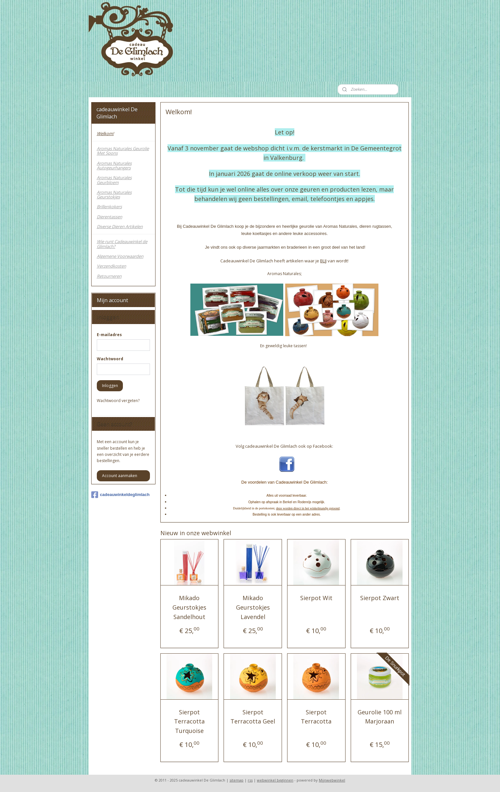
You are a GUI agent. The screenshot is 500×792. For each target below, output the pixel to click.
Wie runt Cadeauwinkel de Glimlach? (122, 244)
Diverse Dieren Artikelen (120, 226)
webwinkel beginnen (275, 780)
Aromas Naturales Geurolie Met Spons (123, 151)
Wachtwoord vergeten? (118, 400)
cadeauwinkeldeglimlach (120, 495)
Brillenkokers (109, 207)
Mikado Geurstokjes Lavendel (253, 607)
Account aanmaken (119, 475)
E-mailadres (109, 334)
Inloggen (110, 385)
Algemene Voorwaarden (120, 256)
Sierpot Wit (316, 598)
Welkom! (105, 133)
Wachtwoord (110, 359)
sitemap (236, 780)
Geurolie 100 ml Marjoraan (380, 716)
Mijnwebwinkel (332, 780)
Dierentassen (109, 217)
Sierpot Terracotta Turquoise (189, 721)
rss (250, 780)
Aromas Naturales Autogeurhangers (114, 165)
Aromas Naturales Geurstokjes (114, 194)
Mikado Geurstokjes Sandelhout (189, 607)
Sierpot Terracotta (316, 716)
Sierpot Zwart (379, 598)
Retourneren (109, 276)
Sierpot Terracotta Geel (252, 716)
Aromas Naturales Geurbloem (114, 180)
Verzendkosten (111, 266)
